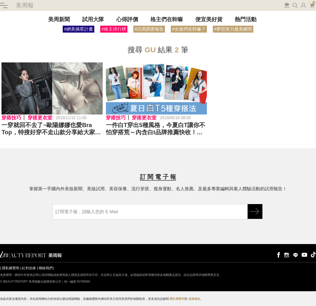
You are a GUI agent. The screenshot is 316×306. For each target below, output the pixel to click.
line (295, 254)
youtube (304, 254)
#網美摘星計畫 (78, 29)
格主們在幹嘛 (166, 19)
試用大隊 (93, 19)
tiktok (313, 254)
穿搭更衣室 (40, 117)
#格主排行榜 (113, 29)
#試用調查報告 (149, 29)
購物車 (312, 4)
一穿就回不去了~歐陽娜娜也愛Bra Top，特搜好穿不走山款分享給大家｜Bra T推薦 (51, 129)
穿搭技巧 (11, 117)
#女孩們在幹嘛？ (189, 29)
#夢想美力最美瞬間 (233, 29)
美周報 (25, 5)
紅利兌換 (29, 268)
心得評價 (127, 19)
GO (255, 211)
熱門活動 (246, 19)
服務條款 (194, 299)
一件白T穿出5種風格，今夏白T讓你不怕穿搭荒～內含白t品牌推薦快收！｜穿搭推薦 (155, 129)
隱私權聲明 (10, 268)
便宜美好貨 (208, 19)
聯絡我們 (46, 268)
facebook (277, 254)
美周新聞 (59, 19)
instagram (286, 254)
